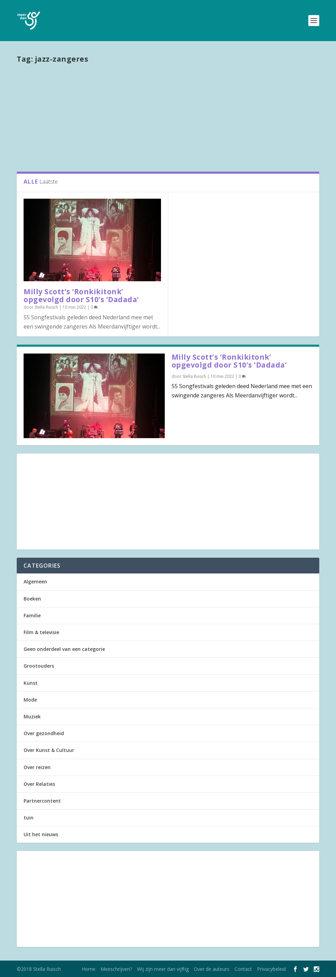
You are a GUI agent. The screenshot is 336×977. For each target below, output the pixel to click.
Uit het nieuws (41, 834)
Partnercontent (42, 800)
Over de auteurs (211, 969)
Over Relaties (39, 784)
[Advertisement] (168, 117)
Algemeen (35, 581)
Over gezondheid (44, 733)
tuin (28, 817)
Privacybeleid (271, 969)
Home (88, 969)
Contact (243, 969)
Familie (32, 615)
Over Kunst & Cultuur (49, 750)
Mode (30, 699)
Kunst (31, 683)
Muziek (32, 716)
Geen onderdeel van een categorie (64, 649)
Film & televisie (41, 632)
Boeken (32, 598)
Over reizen (37, 767)
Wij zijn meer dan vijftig (163, 969)
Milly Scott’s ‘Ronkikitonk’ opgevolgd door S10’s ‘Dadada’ (81, 295)
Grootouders (39, 666)
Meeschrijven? (116, 969)
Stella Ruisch (46, 307)
